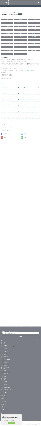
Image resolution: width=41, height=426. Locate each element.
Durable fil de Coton (5, 364)
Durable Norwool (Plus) (5, 387)
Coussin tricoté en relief (7, 245)
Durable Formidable (5, 367)
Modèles (2, 398)
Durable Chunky (4, 386)
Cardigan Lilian (25, 211)
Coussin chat (24, 228)
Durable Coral (3, 350)
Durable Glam (3, 370)
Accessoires (3, 395)
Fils (2, 393)
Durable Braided (4, 343)
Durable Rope (3, 376)
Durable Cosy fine (4, 356)
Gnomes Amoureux (6, 296)
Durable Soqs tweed (5, 379)
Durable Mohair (4, 375)
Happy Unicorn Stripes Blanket (28, 296)
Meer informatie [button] (11, 420)
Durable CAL (3, 401)
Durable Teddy (4, 382)
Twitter (23, 312)
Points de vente (4, 396)
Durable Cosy (3, 354)
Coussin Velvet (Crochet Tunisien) (28, 245)
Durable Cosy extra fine (5, 357)
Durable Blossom (4, 342)
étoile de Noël (24, 279)
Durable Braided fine (5, 345)
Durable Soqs (3, 378)
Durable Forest (4, 365)
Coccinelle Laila (5, 228)
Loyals (36, 424)
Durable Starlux (4, 381)
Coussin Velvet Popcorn (6, 262)
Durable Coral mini (4, 351)
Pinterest (4, 316)
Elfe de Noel (24, 262)
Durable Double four (5, 362)
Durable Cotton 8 (4, 353)
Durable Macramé (4, 373)
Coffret (2, 400)
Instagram (3, 407)
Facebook (4, 312)
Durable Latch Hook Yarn (6, 371)
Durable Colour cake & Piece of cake (8, 346)
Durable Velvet (4, 384)
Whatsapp (24, 316)
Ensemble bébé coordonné (7, 279)
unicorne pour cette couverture (30, 182)
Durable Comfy (4, 348)
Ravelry (2, 410)
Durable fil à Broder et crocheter (7, 389)
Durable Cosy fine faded (5, 359)
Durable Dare (3, 360)
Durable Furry (3, 368)
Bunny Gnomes (5, 211)
